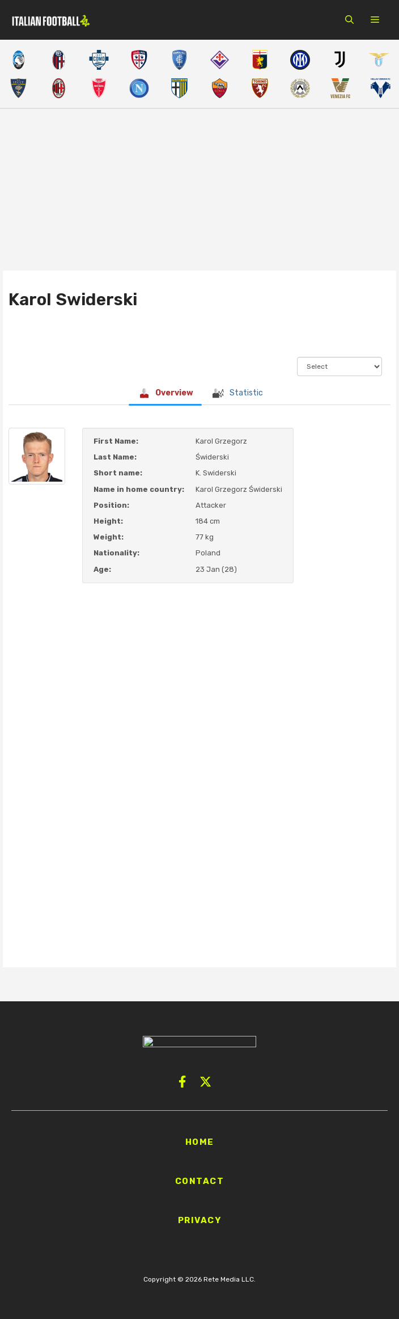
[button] (349, 20)
